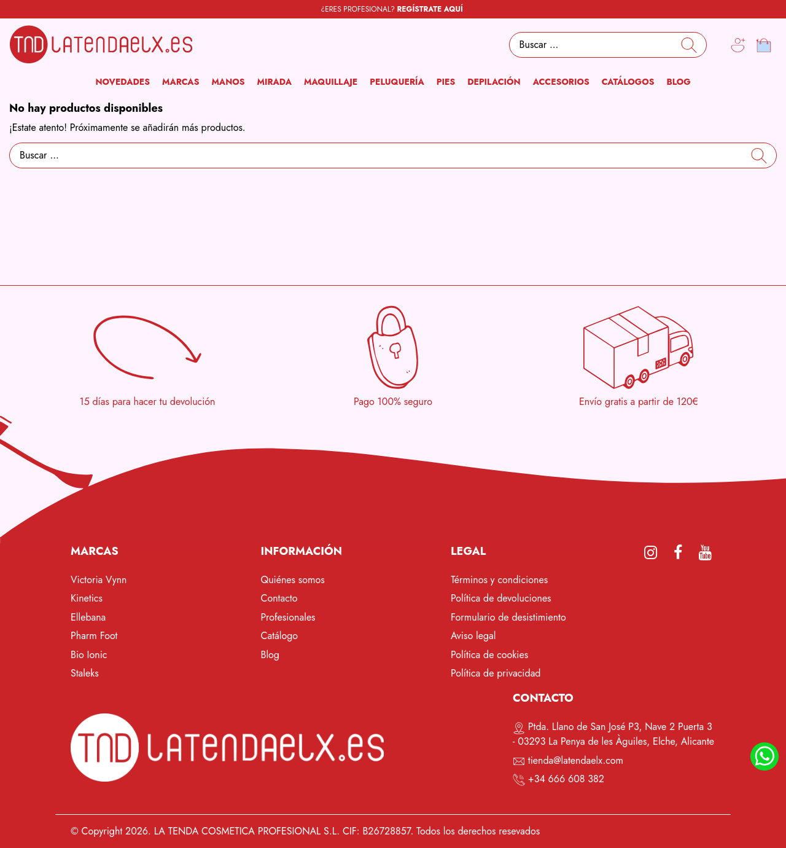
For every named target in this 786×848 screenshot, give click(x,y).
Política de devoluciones (501, 598)
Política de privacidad (495, 673)
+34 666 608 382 (566, 779)
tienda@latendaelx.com (575, 760)
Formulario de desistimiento (508, 617)
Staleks (85, 673)
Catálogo (279, 636)
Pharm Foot (94, 636)
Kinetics (87, 598)
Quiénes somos (293, 580)
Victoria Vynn (99, 580)
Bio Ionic (89, 655)
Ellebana (88, 617)
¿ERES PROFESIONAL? (392, 9)
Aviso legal (473, 636)
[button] (180, 82)
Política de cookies (489, 655)
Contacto (279, 598)
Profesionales (288, 617)
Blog (270, 655)
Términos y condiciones (499, 580)
